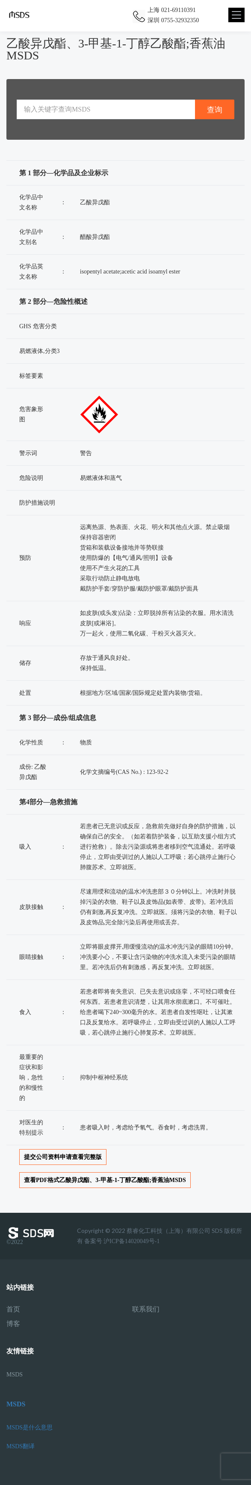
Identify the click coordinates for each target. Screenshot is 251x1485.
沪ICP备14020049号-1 (131, 1241)
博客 (13, 1323)
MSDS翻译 (20, 1446)
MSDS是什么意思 (29, 1427)
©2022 (32, 1235)
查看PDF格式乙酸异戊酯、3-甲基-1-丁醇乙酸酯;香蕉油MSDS (105, 1180)
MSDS (14, 1374)
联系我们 (145, 1309)
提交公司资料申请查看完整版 (63, 1157)
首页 (13, 1309)
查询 (214, 109)
